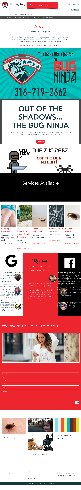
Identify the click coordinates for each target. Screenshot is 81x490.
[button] (22, 17)
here (59, 45)
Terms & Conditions (70, 475)
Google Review (44, 266)
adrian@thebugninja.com (32, 472)
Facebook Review (44, 270)
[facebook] (78, 20)
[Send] (77, 402)
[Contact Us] (40, 142)
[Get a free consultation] (42, 5)
